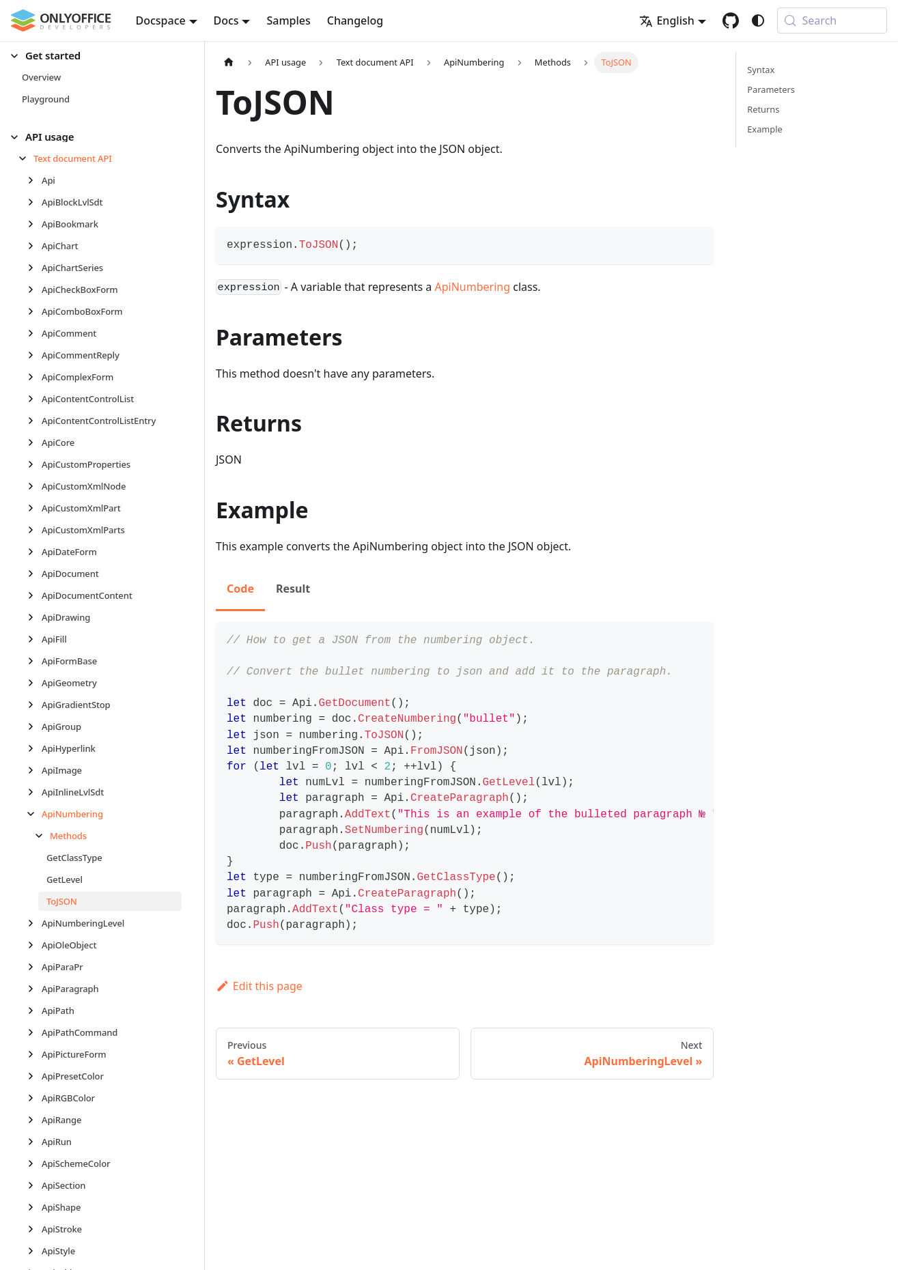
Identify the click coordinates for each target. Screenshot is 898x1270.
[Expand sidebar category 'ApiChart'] (34, 245)
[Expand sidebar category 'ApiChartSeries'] (34, 267)
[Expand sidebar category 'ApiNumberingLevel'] (34, 923)
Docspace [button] (161, 20)
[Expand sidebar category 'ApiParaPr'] (34, 966)
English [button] (666, 20)
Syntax (760, 69)
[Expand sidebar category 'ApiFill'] (34, 639)
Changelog (355, 20)
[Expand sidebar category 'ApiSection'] (34, 1185)
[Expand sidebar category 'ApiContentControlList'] (34, 398)
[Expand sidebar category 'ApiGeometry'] (34, 682)
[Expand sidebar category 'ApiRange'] (34, 1119)
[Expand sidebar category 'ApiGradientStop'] (34, 704)
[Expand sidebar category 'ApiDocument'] (34, 573)
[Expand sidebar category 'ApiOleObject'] (34, 945)
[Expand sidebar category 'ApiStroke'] (34, 1229)
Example (764, 129)
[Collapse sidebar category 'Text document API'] (26, 158)
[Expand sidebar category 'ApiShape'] (34, 1207)
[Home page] (229, 62)
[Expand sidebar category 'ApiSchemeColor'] (34, 1163)
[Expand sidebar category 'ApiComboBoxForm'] (34, 311)
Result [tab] (293, 588)
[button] (96, 55)
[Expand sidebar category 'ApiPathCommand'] (34, 1032)
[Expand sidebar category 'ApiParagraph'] (34, 988)
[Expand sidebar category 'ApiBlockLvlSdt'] (34, 202)
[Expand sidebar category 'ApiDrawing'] (34, 617)
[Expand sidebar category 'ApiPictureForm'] (34, 1054)
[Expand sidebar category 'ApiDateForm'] (34, 551)
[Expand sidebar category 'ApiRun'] (34, 1141)
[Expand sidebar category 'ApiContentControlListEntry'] (34, 420)
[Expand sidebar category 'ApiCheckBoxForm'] (34, 289)
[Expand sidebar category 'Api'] (34, 180)
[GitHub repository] (730, 20)
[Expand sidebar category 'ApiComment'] (34, 333)
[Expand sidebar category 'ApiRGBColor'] (34, 1097)
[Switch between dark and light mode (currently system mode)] (758, 20)
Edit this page (259, 985)
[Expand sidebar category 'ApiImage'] (34, 770)
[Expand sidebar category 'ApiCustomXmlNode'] (34, 486)
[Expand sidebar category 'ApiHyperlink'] (34, 748)
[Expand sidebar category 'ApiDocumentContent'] (34, 595)
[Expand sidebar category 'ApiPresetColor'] (34, 1076)
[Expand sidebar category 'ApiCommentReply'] (34, 355)
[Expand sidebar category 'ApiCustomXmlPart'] (34, 508)
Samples (288, 20)
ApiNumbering (473, 286)
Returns (763, 109)
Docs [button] (226, 20)
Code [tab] (240, 588)
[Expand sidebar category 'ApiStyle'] (34, 1250)
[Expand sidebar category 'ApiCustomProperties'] (34, 464)
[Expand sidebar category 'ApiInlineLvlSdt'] (34, 792)
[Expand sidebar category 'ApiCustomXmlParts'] (34, 529)
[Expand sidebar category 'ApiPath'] (34, 1010)
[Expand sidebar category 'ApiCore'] (34, 442)
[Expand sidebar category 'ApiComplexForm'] (34, 376)
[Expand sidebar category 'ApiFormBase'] (34, 661)
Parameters (771, 89)
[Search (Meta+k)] (832, 20)
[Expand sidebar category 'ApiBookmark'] (34, 224)
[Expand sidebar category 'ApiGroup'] (34, 726)
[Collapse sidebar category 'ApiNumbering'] (34, 813)
